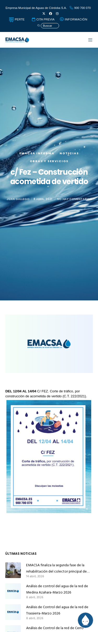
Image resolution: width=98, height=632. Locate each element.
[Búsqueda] (48, 26)
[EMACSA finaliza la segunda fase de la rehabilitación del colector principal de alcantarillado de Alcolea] (13, 570)
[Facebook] (50, 13)
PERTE (17, 19)
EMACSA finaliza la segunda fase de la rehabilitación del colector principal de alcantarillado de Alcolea (56, 568)
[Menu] (88, 40)
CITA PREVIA (42, 19)
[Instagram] (57, 13)
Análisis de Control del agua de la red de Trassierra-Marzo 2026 (57, 610)
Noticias (69, 153)
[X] (43, 13)
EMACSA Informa (36, 153)
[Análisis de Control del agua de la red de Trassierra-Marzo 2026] (13, 612)
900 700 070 (80, 7)
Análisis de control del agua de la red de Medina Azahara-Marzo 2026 (57, 589)
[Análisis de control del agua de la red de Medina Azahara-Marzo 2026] (13, 591)
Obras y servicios (49, 161)
